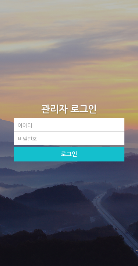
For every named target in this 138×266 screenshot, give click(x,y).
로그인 (69, 154)
